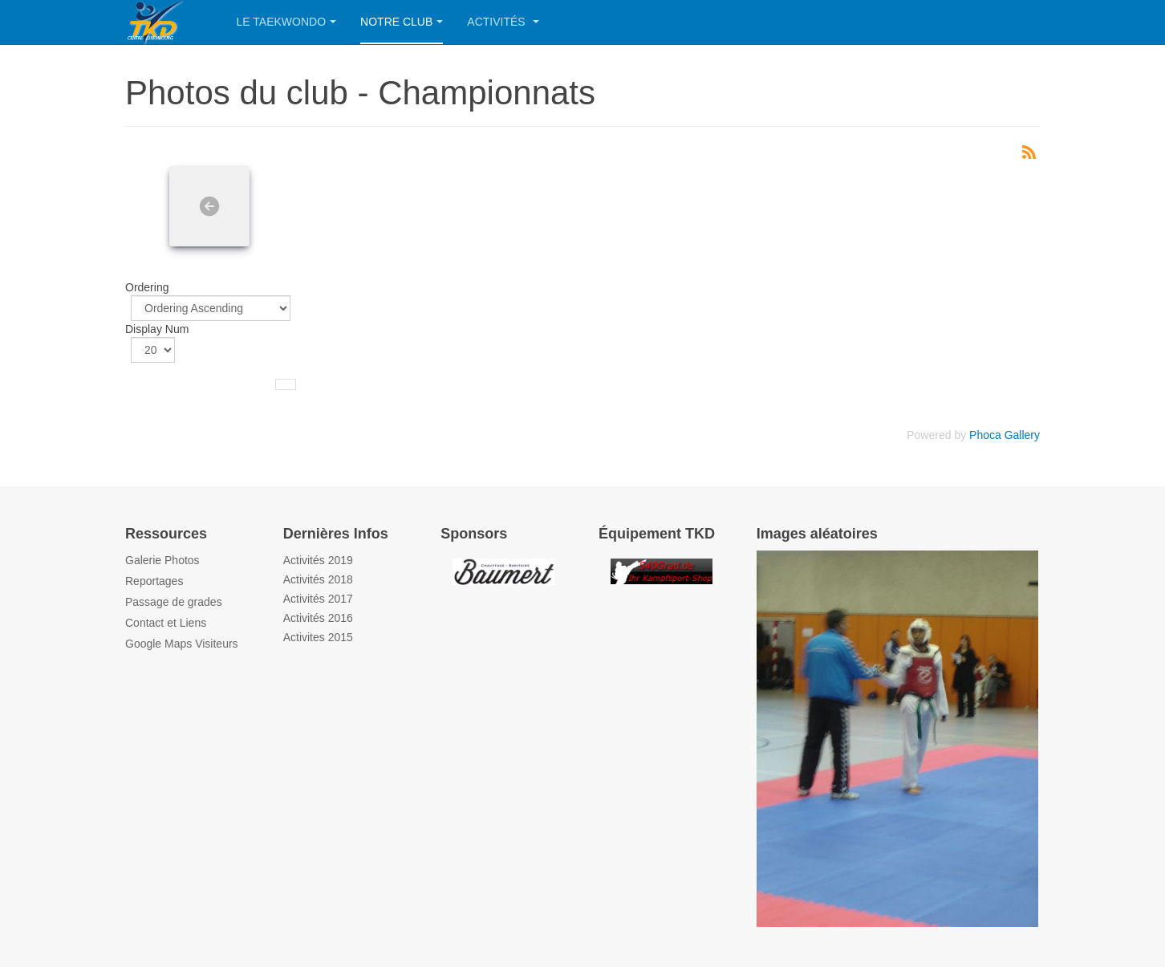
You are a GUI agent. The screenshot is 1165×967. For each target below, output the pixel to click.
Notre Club (401, 21)
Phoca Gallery (1004, 435)
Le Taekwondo (287, 21)
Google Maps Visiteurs (181, 643)
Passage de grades (173, 601)
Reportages (154, 581)
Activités (502, 21)
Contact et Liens (165, 622)
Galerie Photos (162, 560)
